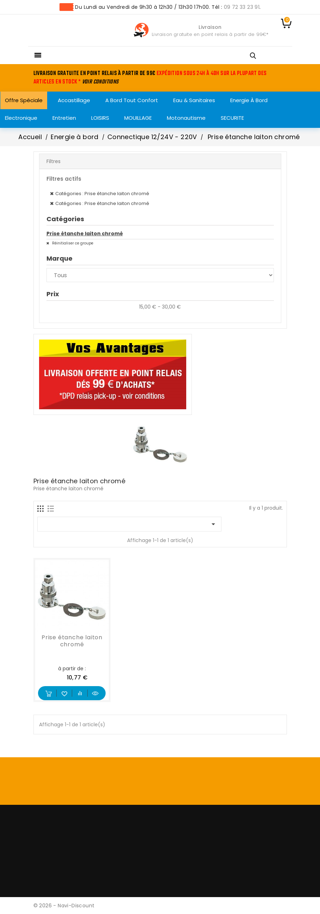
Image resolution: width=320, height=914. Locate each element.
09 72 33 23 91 (242, 7)
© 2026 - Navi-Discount (64, 905)
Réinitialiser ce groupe (72, 243)
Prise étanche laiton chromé (84, 233)
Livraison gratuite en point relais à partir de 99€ (209, 34)
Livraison (210, 27)
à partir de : (72, 668)
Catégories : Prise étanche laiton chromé (102, 193)
